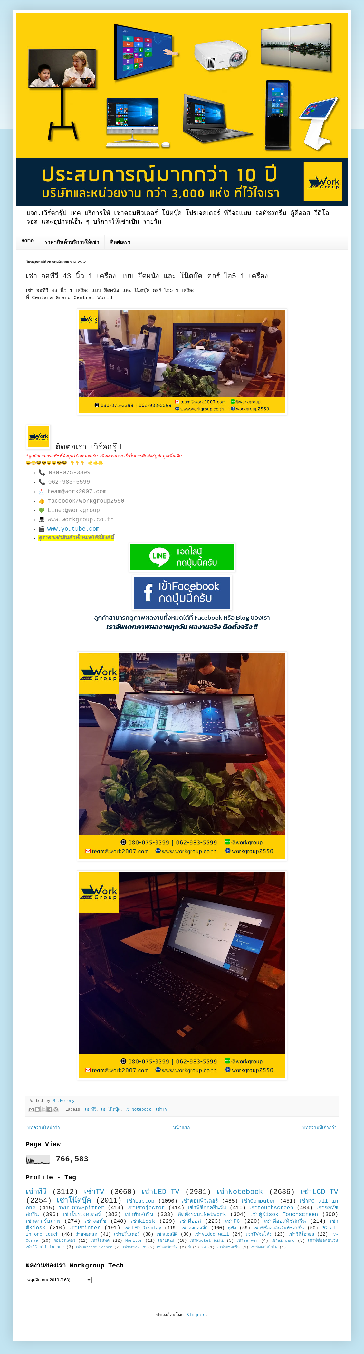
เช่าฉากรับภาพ (43, 1221)
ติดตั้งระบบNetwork (201, 1215)
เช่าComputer (259, 1201)
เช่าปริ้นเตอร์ (127, 1234)
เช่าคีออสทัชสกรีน (285, 1221)
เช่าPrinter (85, 1228)
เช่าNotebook (138, 1109)
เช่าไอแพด (100, 1241)
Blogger (195, 1315)
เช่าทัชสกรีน (139, 1215)
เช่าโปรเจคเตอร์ (82, 1215)
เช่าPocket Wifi (207, 1241)
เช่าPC (232, 1221)
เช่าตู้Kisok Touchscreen (284, 1215)
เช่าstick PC (134, 1247)
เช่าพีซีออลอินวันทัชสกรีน (279, 1227)
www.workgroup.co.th (81, 520)
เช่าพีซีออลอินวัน (207, 1208)
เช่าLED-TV (160, 1192)
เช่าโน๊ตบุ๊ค (110, 1109)
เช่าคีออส (190, 1221)
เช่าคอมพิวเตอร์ (199, 1201)
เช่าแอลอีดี (167, 1234)
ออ (203, 1247)
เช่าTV (161, 1109)
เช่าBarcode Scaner (94, 1247)
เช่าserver (247, 1241)
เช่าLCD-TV (319, 1192)
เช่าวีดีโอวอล (301, 1234)
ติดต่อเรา (120, 242)
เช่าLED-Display (142, 1227)
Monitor (133, 1241)
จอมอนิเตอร (64, 1241)
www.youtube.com (73, 529)
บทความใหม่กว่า (43, 1127)
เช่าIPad (166, 1241)
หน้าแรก (181, 1127)
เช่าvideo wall (211, 1234)
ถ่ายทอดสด (86, 1234)
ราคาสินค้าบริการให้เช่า (71, 242)
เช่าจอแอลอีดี (194, 1227)
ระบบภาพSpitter (81, 1208)
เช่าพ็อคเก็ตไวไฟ (264, 1247)
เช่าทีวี (90, 1109)
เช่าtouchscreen (271, 1208)
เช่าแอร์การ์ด (167, 1247)
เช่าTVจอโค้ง (259, 1234)
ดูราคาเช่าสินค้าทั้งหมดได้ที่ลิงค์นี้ (76, 538)
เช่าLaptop (140, 1201)
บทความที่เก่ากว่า (319, 1127)
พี (189, 1247)
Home (27, 241)
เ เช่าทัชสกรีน (228, 1247)
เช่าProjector (146, 1208)
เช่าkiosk (142, 1221)
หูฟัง (232, 1227)
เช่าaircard (283, 1241)
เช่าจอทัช (95, 1221)
